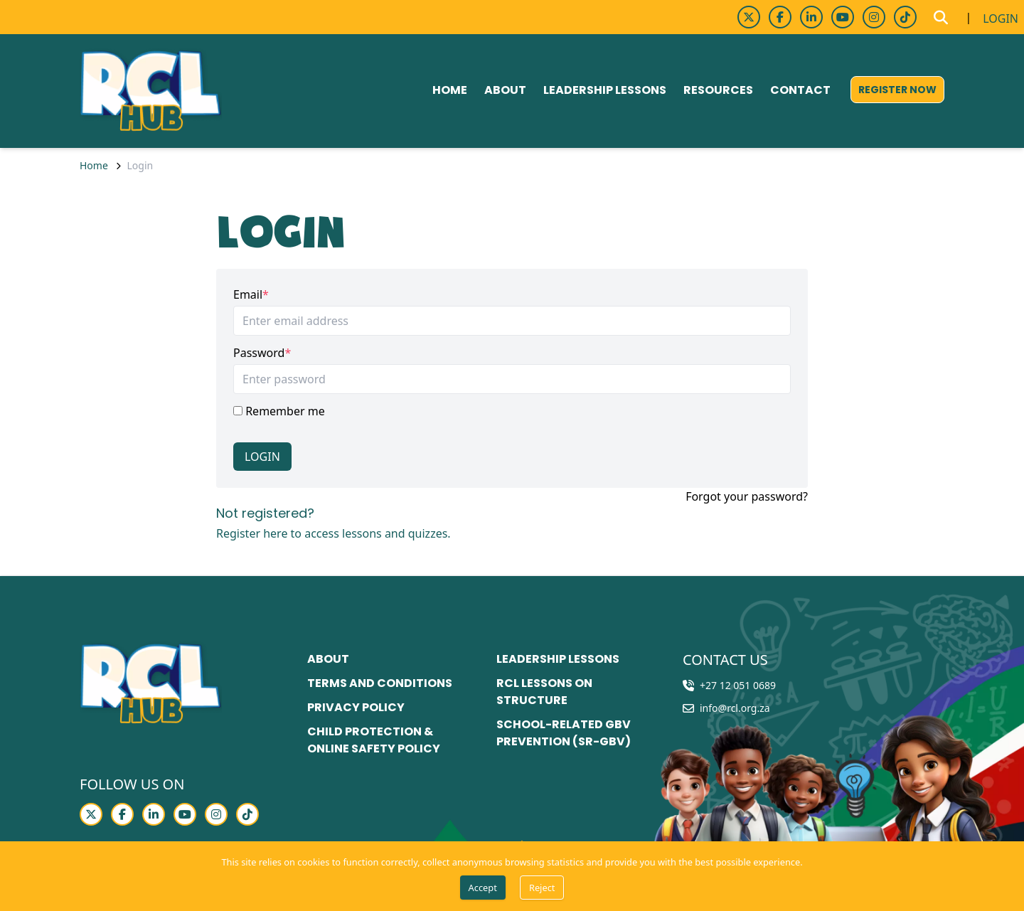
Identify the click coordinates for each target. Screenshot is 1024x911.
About (505, 89)
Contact (800, 89)
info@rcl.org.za (735, 708)
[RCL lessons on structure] (579, 693)
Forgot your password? (747, 496)
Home (449, 89)
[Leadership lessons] (557, 659)
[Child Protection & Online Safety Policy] (390, 741)
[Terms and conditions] (379, 684)
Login (262, 456)
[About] (328, 659)
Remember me (279, 411)
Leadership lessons (604, 89)
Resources (718, 89)
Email (247, 294)
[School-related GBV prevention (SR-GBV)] (579, 734)
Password (258, 353)
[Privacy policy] (356, 708)
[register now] (897, 89)
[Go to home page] (151, 91)
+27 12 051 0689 (738, 685)
